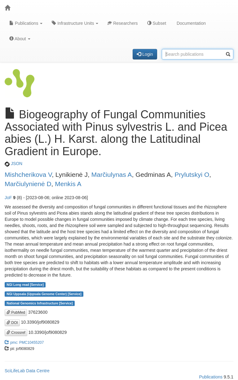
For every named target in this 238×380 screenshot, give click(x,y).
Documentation (190, 23)
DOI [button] (12, 323)
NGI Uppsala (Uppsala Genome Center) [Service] (44, 294)
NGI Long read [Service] (25, 284)
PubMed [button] (16, 312)
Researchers (123, 23)
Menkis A (68, 183)
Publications (25, 23)
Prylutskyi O (191, 174)
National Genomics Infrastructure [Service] (40, 303)
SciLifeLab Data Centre (27, 370)
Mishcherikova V (28, 174)
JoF (8, 197)
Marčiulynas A (111, 174)
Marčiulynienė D (28, 183)
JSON (13, 163)
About (19, 38)
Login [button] (145, 54)
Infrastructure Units (75, 23)
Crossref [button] (16, 332)
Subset (156, 23)
